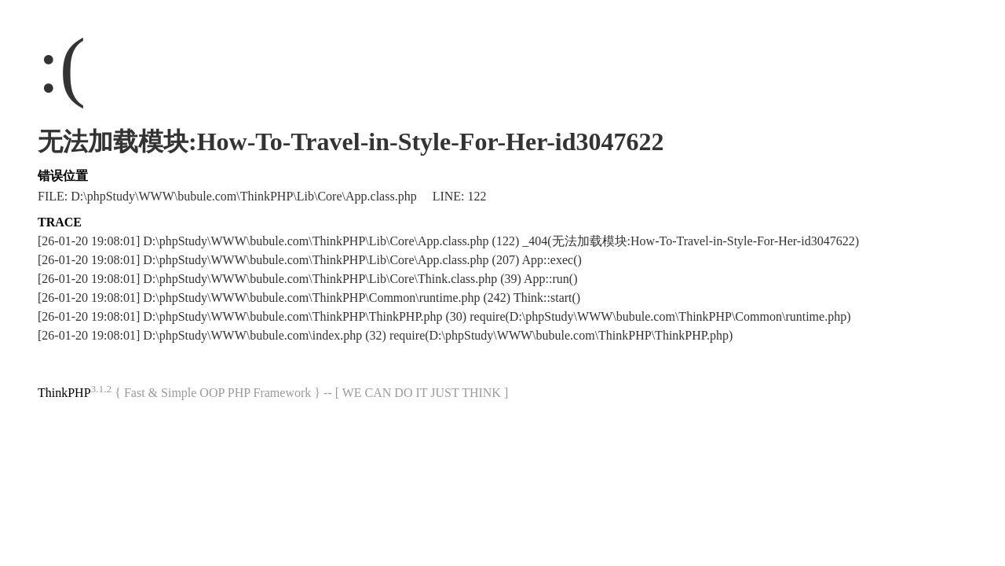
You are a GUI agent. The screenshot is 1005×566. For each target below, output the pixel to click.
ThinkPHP (64, 392)
